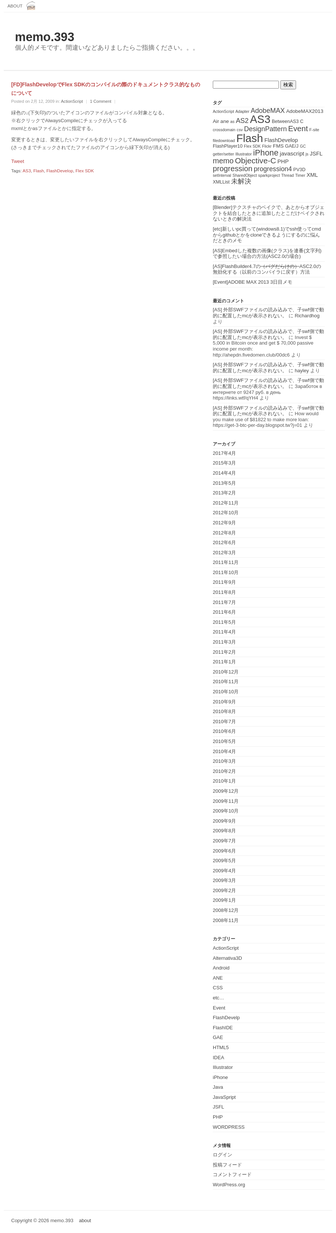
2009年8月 (224, 830)
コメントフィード (232, 1174)
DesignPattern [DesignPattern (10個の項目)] (265, 129)
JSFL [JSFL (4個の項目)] (316, 154)
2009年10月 (226, 811)
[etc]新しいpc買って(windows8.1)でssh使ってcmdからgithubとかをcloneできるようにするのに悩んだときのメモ (267, 234)
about (14, 5)
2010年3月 (224, 761)
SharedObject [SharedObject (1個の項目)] (245, 175)
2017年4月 (224, 453)
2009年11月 (226, 801)
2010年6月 (224, 731)
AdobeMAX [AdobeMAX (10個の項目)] (267, 110)
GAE (218, 1037)
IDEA (218, 1057)
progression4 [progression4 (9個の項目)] (273, 169)
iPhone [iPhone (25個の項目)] (266, 152)
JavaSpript (224, 1097)
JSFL (218, 1107)
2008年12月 (226, 910)
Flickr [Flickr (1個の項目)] (266, 146)
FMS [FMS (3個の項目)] (278, 146)
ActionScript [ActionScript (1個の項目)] (223, 111)
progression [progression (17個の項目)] (232, 168)
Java (218, 1087)
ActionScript (72, 101)
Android (221, 968)
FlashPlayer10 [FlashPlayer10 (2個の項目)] (228, 146)
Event (219, 1008)
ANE (218, 978)
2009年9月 (224, 821)
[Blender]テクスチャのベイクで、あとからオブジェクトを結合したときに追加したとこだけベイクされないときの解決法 (268, 213)
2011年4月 (224, 632)
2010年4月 (224, 751)
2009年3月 (224, 880)
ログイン (222, 1155)
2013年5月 (224, 483)
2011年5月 (224, 622)
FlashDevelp (226, 1017)
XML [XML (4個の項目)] (312, 175)
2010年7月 (224, 721)
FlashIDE (223, 1027)
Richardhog (307, 315)
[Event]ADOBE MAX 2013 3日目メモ (252, 282)
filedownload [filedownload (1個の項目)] (224, 140)
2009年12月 (226, 791)
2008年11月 (226, 920)
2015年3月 (224, 463)
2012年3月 (224, 552)
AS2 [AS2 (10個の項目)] (242, 120)
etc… (218, 998)
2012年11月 (226, 503)
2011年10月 (226, 572)
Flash (38, 170)
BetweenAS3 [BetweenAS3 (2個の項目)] (285, 121)
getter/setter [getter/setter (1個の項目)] (223, 154)
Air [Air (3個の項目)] (216, 121)
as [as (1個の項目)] (232, 121)
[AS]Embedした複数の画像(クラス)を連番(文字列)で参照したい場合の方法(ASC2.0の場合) (267, 253)
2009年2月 (224, 890)
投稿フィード (227, 1165)
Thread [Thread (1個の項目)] (287, 175)
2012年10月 (226, 512)
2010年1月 (224, 781)
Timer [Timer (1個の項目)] (300, 175)
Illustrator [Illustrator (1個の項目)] (244, 154)
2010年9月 (224, 702)
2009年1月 (224, 900)
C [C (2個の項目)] (302, 121)
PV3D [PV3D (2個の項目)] (299, 169)
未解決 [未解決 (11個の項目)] (241, 181)
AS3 (27, 170)
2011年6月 (224, 612)
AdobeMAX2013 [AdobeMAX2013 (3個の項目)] (304, 111)
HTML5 (221, 1047)
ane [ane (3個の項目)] (224, 121)
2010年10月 (226, 691)
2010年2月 (224, 771)
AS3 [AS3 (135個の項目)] (260, 119)
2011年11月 (226, 562)
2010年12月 (226, 672)
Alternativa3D (227, 958)
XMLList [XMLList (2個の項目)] (221, 182)
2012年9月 (224, 522)
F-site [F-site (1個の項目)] (314, 129)
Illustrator (223, 1067)
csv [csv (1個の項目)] (240, 129)
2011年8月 (224, 592)
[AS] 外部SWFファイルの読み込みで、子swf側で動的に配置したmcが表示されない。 (268, 312)
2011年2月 (224, 652)
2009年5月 (224, 860)
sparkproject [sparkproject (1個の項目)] (269, 175)
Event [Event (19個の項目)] (298, 128)
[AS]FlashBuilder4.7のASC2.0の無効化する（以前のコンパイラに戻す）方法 (267, 269)
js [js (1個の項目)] (306, 154)
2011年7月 (224, 602)
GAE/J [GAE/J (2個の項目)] (292, 146)
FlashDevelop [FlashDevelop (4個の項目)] (281, 140)
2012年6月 (224, 542)
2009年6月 (224, 851)
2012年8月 (224, 533)
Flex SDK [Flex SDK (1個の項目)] (252, 146)
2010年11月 (226, 681)
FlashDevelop (59, 170)
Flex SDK (84, 170)
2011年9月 (224, 582)
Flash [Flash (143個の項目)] (249, 138)
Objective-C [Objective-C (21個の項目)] (255, 160)
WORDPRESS (229, 1127)
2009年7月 (224, 841)
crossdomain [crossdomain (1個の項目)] (224, 129)
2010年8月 (224, 711)
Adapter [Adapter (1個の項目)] (242, 111)
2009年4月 (224, 870)
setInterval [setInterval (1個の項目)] (222, 175)
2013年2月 (224, 493)
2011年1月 (224, 662)
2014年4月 (224, 473)
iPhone (220, 1077)
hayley (302, 370)
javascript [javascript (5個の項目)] (292, 153)
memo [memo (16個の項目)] (223, 161)
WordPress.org (229, 1184)
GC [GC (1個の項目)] (303, 146)
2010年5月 (224, 741)
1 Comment (100, 101)
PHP (218, 1117)
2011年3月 (224, 642)
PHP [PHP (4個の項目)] (283, 161)
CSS (218, 987)
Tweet (17, 161)
